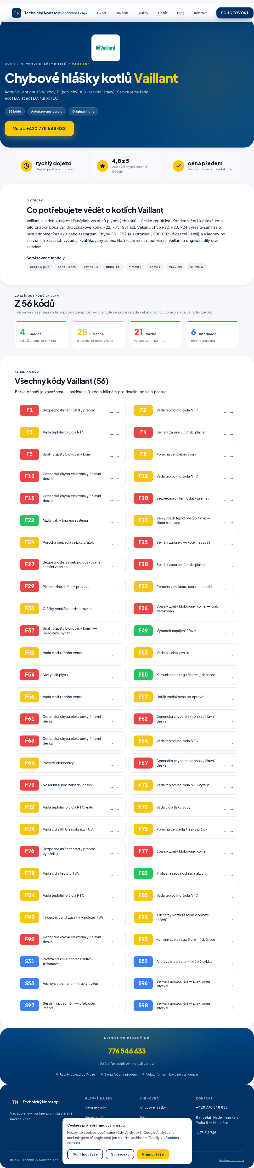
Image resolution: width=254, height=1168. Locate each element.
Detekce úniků (96, 1127)
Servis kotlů (94, 1117)
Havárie (121, 13)
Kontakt (200, 13)
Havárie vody (95, 1107)
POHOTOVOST (235, 13)
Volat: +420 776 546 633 (39, 128)
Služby (143, 13)
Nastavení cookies (231, 1160)
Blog (181, 13)
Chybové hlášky (153, 1107)
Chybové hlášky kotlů (44, 64)
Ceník (163, 13)
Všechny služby (97, 1137)
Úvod (101, 13)
